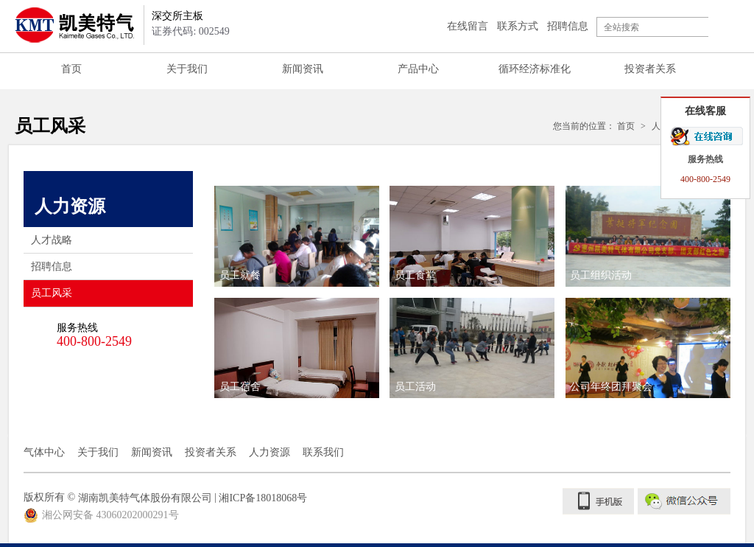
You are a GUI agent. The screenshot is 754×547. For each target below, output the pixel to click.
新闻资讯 (302, 68)
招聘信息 (567, 26)
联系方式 (517, 26)
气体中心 (44, 452)
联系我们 (323, 452)
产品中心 (418, 68)
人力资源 (269, 452)
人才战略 (51, 239)
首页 (71, 68)
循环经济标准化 (534, 68)
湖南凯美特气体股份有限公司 (145, 498)
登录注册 (414, 26)
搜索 (723, 27)
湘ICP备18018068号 (263, 498)
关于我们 (187, 68)
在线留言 (467, 26)
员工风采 (112, 293)
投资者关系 (650, 68)
